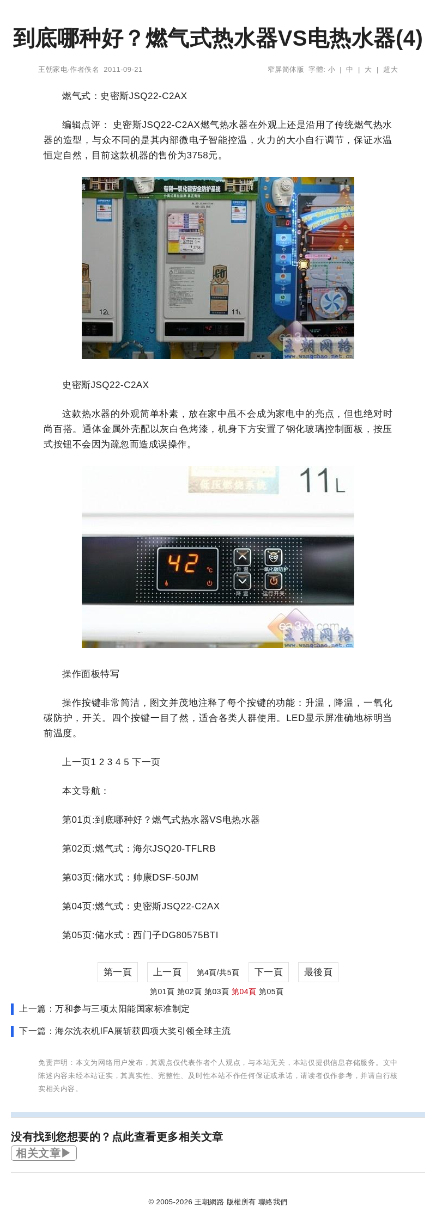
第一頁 (118, 972)
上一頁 (167, 972)
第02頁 (189, 991)
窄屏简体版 (286, 69)
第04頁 (244, 991)
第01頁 (162, 991)
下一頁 (269, 972)
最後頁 (318, 972)
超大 (390, 69)
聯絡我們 (273, 1202)
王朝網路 (209, 1202)
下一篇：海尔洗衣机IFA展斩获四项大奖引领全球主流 (125, 1031)
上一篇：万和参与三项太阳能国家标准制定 (104, 1008)
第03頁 (216, 991)
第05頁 (271, 991)
